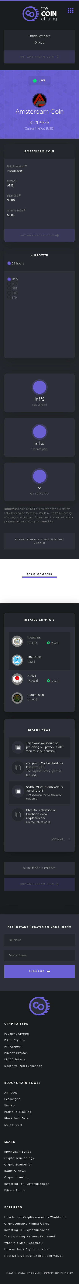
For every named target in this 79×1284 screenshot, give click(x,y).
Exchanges (12, 1099)
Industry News (15, 1171)
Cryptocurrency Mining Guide (26, 1223)
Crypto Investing (17, 1177)
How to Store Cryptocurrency (26, 1249)
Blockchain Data (16, 1118)
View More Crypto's (39, 868)
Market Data (13, 1124)
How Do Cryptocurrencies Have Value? (34, 1255)
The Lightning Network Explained (29, 1236)
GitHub (39, 42)
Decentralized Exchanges (23, 1066)
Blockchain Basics (17, 1151)
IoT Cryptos (13, 1046)
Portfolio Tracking (18, 1112)
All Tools (11, 1092)
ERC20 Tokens (14, 1059)
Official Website (39, 36)
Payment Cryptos (17, 1033)
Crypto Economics (18, 1164)
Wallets (9, 1105)
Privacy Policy (14, 1190)
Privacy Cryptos (16, 1053)
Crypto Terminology (19, 1158)
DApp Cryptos (15, 1040)
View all (61, 839)
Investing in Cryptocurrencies (26, 1184)
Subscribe (39, 971)
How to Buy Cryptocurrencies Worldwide (35, 1217)
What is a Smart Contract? (23, 1243)
